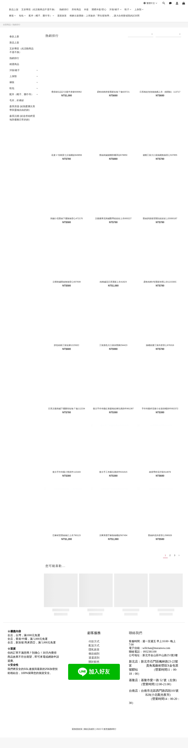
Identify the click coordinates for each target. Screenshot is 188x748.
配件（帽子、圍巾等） (41, 15)
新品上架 (13, 9)
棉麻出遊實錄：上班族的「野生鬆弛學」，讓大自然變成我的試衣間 (105, 15)
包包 (22, 15)
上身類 (139, 9)
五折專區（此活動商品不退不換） (38, 9)
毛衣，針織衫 (16, 100)
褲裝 (12, 15)
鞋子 (128, 9)
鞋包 (11, 88)
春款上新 (14, 36)
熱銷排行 (64, 9)
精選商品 (14, 64)
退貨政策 (62, 15)
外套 (86, 9)
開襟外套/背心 (99, 9)
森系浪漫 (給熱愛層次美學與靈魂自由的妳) (22, 108)
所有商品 (76, 9)
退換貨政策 (77, 729)
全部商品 (7, 24)
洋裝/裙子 (115, 9)
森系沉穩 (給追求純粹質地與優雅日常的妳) (22, 118)
